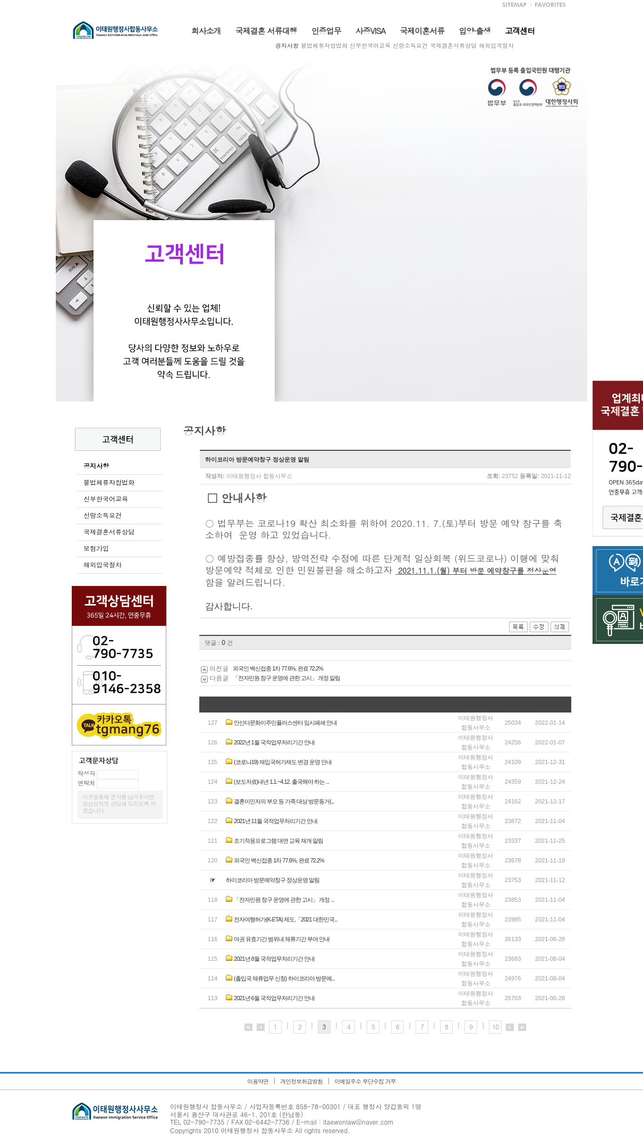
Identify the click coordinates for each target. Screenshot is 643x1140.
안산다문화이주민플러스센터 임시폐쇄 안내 (285, 722)
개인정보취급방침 (301, 1081)
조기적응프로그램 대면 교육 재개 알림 (278, 840)
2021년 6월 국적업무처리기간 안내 (274, 998)
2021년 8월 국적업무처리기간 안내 (274, 958)
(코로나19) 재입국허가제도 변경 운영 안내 (283, 762)
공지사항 (287, 45)
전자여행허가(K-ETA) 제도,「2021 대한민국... (285, 919)
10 (495, 1026)
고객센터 (520, 30)
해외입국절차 (496, 45)
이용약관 (257, 1081)
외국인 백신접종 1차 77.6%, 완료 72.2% (278, 668)
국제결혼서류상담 (453, 45)
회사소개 (206, 30)
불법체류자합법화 (324, 45)
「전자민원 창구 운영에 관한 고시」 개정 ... (284, 899)
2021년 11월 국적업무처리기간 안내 (275, 821)
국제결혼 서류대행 (266, 30)
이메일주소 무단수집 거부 (364, 1081)
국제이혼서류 (422, 30)
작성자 (86, 773)
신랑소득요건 (410, 45)
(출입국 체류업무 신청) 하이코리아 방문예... (284, 978)
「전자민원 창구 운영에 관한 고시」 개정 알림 (286, 678)
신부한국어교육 (370, 45)
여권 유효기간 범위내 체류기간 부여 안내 (281, 939)
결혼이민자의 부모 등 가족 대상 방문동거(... (284, 801)
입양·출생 (474, 30)
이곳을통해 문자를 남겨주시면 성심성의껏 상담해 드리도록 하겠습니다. (119, 804)
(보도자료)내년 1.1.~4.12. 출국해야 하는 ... (281, 781)
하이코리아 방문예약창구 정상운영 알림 (272, 880)
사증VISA (370, 30)
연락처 (86, 783)
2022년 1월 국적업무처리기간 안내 (274, 742)
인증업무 (326, 30)
